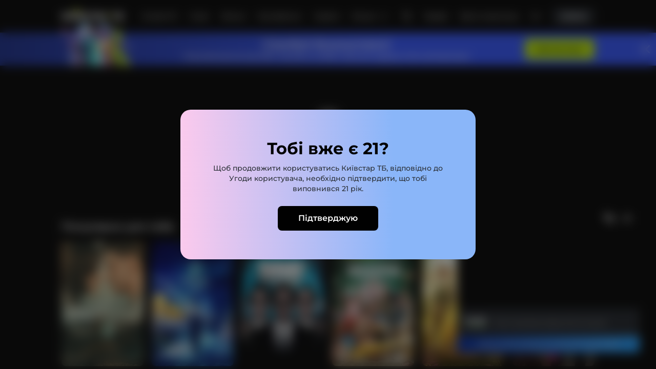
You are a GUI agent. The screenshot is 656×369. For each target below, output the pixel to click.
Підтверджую (328, 218)
